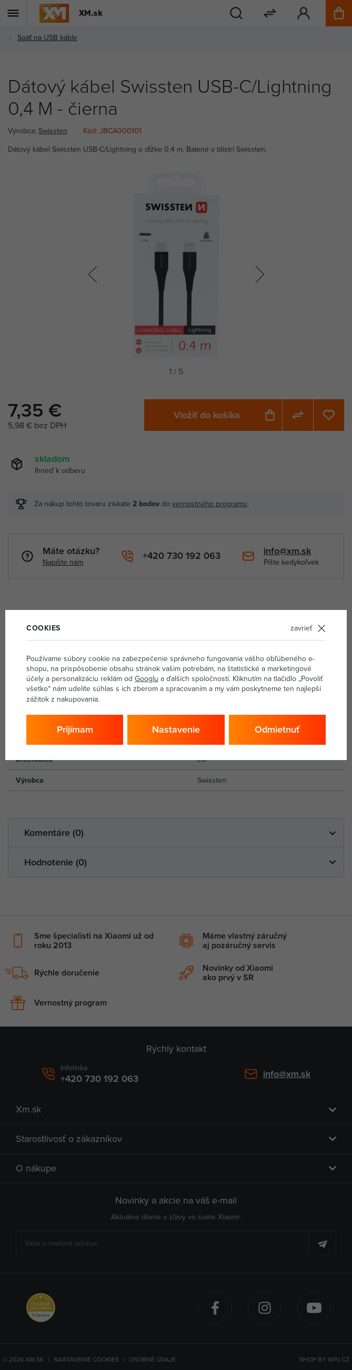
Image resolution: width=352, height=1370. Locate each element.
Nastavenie (176, 729)
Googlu (146, 678)
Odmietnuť (277, 729)
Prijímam (75, 729)
